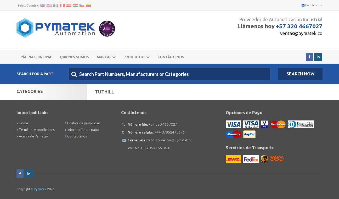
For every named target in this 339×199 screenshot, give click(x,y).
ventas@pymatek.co (301, 33)
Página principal (36, 57)
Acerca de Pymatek (32, 136)
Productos (136, 57)
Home (22, 123)
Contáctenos (312, 5)
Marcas (106, 57)
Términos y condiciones (35, 130)
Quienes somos (74, 57)
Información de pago (82, 130)
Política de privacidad (82, 123)
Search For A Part (34, 74)
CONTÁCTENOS (170, 57)
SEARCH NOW (300, 73)
